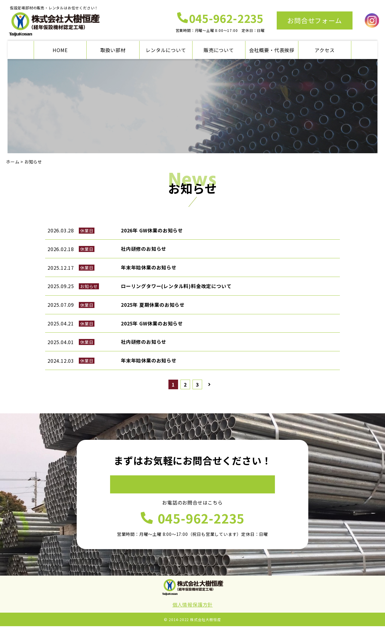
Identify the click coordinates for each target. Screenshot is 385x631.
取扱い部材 (113, 50)
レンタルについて (166, 50)
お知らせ (89, 286)
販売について (219, 50)
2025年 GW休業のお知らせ (152, 323)
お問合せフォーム (314, 20)
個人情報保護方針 (192, 609)
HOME (60, 50)
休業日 (86, 231)
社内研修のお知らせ (143, 248)
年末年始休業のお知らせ (149, 267)
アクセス (324, 50)
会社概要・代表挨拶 (271, 50)
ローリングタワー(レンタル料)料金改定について (176, 286)
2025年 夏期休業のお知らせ (153, 304)
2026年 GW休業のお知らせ (152, 230)
